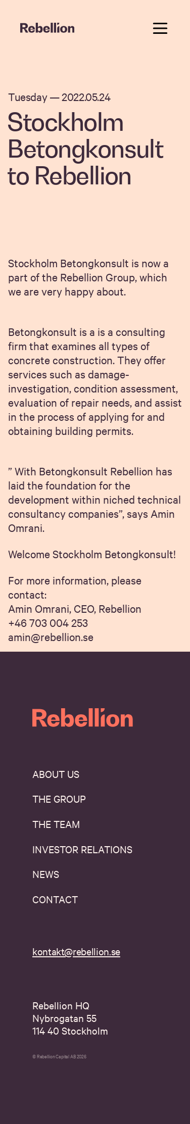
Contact (55, 899)
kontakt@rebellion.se (76, 951)
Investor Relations (82, 849)
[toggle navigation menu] (160, 28)
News (45, 873)
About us (55, 773)
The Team (56, 823)
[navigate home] (47, 28)
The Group (59, 798)
